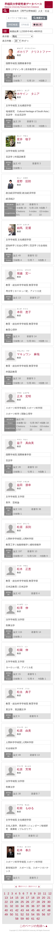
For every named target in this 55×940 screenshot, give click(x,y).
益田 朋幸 (24, 484)
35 (27, 906)
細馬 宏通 (24, 227)
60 (27, 918)
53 (27, 914)
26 (27, 901)
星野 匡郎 (24, 181)
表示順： (17, 36)
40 (6, 910)
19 (38, 897)
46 (38, 910)
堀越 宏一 (24, 273)
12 (49, 893)
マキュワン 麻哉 (28, 354)
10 (39, 893)
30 (48, 901)
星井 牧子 (24, 139)
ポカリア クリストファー (34, 51)
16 (22, 897)
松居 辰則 (24, 527)
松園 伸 (22, 649)
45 (32, 910)
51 (16, 914)
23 (11, 901)
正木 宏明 (24, 396)
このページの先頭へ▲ (34, 925)
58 (16, 918)
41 (11, 910)
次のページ (32, 886)
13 (6, 897)
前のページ (22, 886)
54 (32, 914)
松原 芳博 (24, 769)
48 (48, 910)
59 (22, 918)
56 (43, 914)
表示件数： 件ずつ (15, 40)
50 (11, 914)
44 (27, 910)
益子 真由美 (25, 442)
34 (22, 906)
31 (6, 906)
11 (44, 893)
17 (27, 897)
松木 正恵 (24, 569)
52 (22, 914)
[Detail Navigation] (49, 4)
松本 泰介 (24, 850)
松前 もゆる (25, 808)
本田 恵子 (24, 312)
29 (43, 901)
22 (6, 901)
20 (43, 897)
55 (38, 914)
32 (11, 906)
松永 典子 (24, 691)
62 (38, 918)
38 (43, 906)
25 (22, 901)
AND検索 (13, 24)
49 (6, 914)
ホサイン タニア (28, 93)
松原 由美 (24, 730)
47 (43, 910)
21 (48, 897)
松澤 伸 (22, 607)
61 (32, 918)
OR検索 (25, 24)
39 (48, 906)
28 (38, 901)
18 (32, 897)
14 (11, 897)
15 (16, 897)
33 (16, 906)
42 (16, 910)
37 (38, 906)
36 (32, 906)
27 (32, 901)
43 (22, 910)
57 (48, 914)
